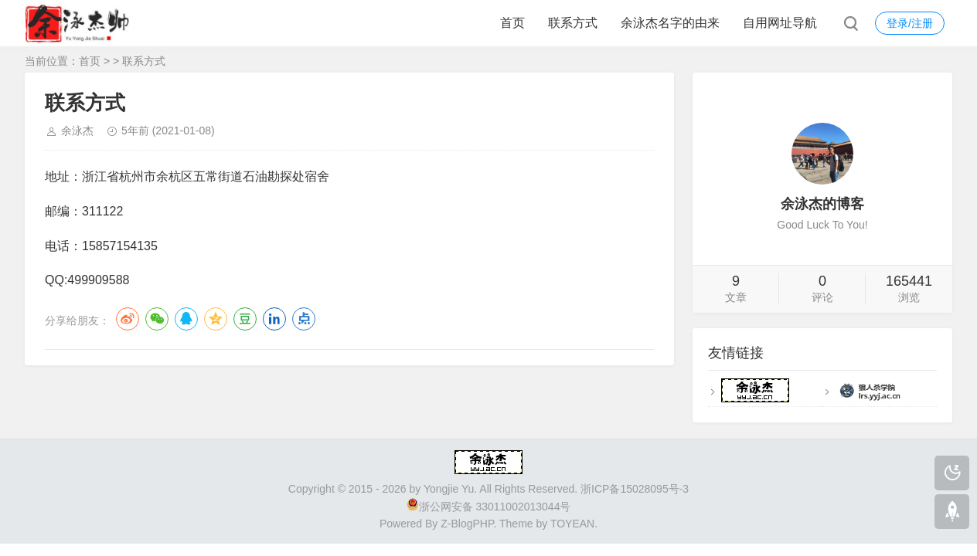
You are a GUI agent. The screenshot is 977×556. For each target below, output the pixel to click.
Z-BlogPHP (467, 523)
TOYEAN (572, 523)
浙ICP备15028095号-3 (634, 489)
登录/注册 (910, 23)
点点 (303, 319)
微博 (127, 319)
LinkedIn (274, 319)
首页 (512, 22)
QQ (186, 319)
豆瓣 (245, 319)
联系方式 (572, 22)
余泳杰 (77, 130)
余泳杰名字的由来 (670, 22)
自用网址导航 (780, 22)
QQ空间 (215, 319)
